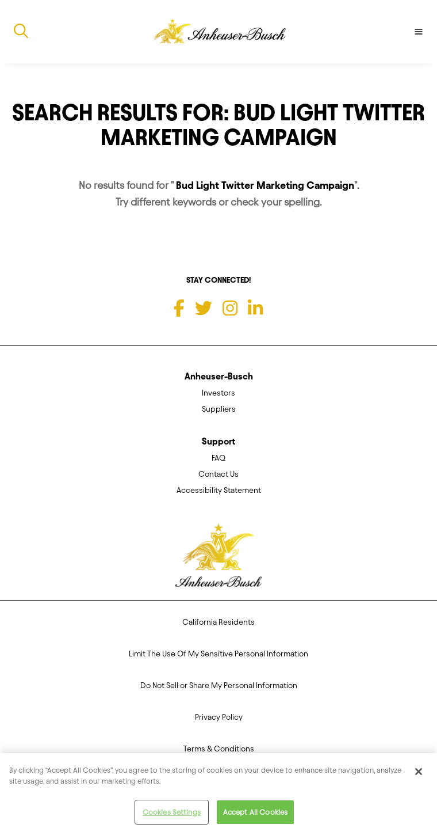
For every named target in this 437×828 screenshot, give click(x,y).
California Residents (218, 622)
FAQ (218, 458)
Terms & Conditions (218, 749)
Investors (218, 393)
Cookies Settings (172, 815)
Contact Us (218, 474)
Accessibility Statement (219, 490)
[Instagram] (230, 308)
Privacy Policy (219, 717)
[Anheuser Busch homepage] (218, 559)
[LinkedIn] (255, 308)
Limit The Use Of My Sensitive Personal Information (218, 654)
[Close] (418, 774)
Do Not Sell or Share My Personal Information (218, 685)
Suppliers (219, 409)
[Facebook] (179, 308)
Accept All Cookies (255, 815)
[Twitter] (203, 308)
